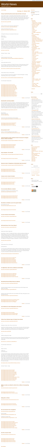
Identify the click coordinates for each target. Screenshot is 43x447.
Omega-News (34, 150)
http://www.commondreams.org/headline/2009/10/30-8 (9, 283)
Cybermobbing (34, 36)
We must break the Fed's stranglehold (8, 409)
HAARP (33, 50)
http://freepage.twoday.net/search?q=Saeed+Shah (8, 379)
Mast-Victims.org (34, 157)
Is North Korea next (35, 58)
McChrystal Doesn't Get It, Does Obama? (9, 225)
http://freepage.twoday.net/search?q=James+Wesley (9, 427)
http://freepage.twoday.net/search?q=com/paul (8, 424)
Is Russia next (34, 59)
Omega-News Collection (36, 72)
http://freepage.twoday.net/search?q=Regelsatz (8, 171)
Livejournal (33, 60)
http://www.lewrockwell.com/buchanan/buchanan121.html (10, 399)
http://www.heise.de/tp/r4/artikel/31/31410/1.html (8, 191)
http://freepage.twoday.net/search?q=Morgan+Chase (9, 300)
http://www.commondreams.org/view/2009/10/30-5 (8, 227)
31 (37, 173)
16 (36, 171)
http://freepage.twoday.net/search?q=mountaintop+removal (10, 299)
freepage (6, 0)
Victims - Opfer (34, 84)
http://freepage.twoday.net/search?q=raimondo (8, 380)
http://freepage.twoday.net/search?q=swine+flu (8, 145)
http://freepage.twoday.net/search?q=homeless (8, 220)
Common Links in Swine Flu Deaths (8, 176)
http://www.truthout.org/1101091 (6, 240)
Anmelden (33, 0)
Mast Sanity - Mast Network (36, 61)
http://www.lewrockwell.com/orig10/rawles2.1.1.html (9, 417)
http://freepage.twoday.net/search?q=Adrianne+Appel (9, 314)
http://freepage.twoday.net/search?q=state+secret (8, 274)
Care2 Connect (34, 30)
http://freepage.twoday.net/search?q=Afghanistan (8, 257)
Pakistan (33, 74)
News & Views (34, 69)
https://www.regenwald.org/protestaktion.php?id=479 (9, 109)
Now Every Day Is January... (36, 136)
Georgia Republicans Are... (36, 128)
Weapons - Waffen (35, 85)
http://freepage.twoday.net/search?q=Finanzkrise (8, 209)
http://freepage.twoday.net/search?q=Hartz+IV (8, 169)
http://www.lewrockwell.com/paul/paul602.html (8, 411)
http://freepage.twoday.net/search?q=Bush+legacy (8, 85)
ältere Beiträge (3, 446)
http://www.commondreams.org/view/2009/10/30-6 (8, 216)
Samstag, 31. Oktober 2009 (23, 11)
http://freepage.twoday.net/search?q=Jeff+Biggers (8, 301)
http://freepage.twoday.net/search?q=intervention (8, 403)
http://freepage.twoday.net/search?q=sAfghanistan (8, 273)
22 (35, 172)
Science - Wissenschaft (35, 80)
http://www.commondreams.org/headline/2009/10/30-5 (9, 321)
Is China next (34, 56)
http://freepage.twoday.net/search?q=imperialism (8, 260)
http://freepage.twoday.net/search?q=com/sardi (8, 441)
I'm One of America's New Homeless (8, 214)
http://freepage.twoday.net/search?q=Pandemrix (8, 144)
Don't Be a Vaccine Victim (6, 432)
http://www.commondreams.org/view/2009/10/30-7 (8, 289)
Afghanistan (34, 21)
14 (34, 171)
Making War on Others (5, 397)
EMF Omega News (34, 154)
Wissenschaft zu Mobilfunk (36, 86)
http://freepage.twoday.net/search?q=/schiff (7, 426)
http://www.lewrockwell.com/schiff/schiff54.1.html (8, 414)
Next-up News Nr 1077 (5, 129)
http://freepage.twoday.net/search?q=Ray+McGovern (9, 262)
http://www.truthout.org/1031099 (6, 21)
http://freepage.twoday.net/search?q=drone (7, 376)
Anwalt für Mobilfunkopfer (35, 155)
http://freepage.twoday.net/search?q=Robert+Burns (9, 378)
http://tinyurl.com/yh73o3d (5, 50)
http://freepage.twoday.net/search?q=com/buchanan (9, 404)
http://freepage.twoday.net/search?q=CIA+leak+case (9, 88)
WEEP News (33, 159)
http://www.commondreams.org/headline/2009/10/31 (9, 26)
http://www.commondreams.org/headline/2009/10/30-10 (9, 308)
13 (33, 171)
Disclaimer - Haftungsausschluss (37, 41)
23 (36, 172)
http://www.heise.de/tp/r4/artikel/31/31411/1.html (8, 205)
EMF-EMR (33, 42)
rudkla (23, 134)
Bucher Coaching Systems (36, 146)
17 (37, 171)
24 (37, 172)
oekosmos (33, 156)
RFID (33, 76)
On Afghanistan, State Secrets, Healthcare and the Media (12, 267)
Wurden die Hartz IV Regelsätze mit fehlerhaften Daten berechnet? (13, 163)
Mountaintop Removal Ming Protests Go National (10, 281)
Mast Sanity (33, 158)
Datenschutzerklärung (35, 37)
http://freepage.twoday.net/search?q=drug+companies (9, 158)
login (32, 15)
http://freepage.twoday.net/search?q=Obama (8, 258)
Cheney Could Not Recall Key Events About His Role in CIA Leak (13, 13)
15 (35, 171)
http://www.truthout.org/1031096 (6, 331)
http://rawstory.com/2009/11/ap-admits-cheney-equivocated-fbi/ (10, 68)
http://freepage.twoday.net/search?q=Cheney (8, 84)
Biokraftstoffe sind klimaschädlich (7, 100)
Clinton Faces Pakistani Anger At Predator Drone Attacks (12, 319)
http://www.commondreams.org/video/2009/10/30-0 (9, 269)
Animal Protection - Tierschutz (36, 22)
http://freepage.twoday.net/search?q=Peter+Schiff (8, 425)
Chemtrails (33, 31)
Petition (33, 75)
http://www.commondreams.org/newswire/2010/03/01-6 (9, 295)
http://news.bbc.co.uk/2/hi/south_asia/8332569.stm (9, 341)
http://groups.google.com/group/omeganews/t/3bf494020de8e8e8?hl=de (12, 165)
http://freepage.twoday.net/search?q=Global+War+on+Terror (10, 377)
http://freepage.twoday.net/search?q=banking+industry (9, 313)
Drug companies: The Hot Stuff (7, 152)
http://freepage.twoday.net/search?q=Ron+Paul (8, 423)
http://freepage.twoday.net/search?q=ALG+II (8, 170)
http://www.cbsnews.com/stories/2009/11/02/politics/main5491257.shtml (12, 77)
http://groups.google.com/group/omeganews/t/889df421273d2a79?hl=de (12, 140)
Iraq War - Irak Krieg (35, 55)
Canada (33, 29)
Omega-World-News (35, 73)
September (33, 175)
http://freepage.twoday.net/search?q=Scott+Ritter (8, 261)
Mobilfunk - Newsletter (35, 67)
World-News (9, 4)
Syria (33, 81)
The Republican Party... (35, 110)
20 (33, 172)
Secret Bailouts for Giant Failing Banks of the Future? (11, 306)
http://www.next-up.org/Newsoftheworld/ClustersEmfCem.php (10, 132)
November (38, 175)
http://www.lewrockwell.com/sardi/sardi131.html (8, 434)
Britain (33, 28)
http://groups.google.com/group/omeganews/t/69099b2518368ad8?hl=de (12, 58)
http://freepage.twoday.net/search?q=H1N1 (7, 146)
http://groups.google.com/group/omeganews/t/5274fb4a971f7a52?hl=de (12, 154)
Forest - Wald (34, 45)
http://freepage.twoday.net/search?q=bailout (8, 312)
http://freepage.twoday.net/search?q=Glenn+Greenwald (9, 276)
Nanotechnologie (34, 68)
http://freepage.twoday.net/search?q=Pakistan (8, 375)
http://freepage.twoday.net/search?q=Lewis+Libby (8, 86)
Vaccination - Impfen (35, 83)
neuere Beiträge (3, 10)
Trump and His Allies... (35, 98)
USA (33, 82)
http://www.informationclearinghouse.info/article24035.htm (10, 253)
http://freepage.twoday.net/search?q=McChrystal (8, 259)
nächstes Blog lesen (38, 0)
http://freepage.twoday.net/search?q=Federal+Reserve (9, 422)
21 (34, 172)
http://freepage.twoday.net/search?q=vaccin (7, 147)
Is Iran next (34, 57)
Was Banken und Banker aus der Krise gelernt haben (11, 202)
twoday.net (3, 0)
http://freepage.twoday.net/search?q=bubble (8, 421)
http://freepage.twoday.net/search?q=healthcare (8, 275)
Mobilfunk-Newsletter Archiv (36, 153)
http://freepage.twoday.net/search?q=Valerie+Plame (9, 87)
